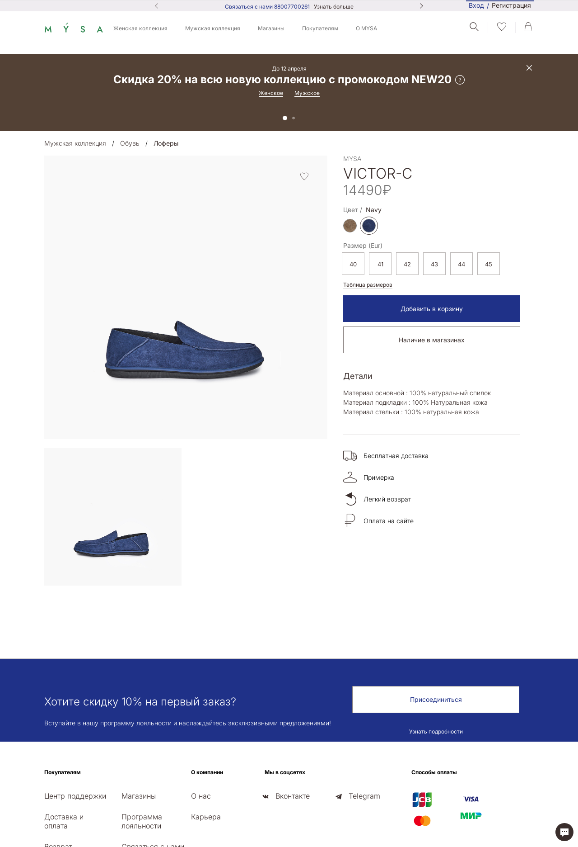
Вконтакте (292, 732)
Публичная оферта (437, 816)
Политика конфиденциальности (511, 816)
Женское (271, 93)
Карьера (206, 752)
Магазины (271, 28)
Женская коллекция (140, 28)
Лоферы (166, 143)
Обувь (130, 143)
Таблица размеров (367, 284)
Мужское (307, 93)
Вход (476, 5)
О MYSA (366, 28)
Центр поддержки (75, 732)
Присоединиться (436, 635)
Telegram (364, 732)
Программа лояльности (141, 757)
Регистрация (511, 5)
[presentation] (47, 473)
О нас (201, 732)
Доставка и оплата (64, 757)
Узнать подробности (436, 667)
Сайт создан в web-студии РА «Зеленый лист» (497, 837)
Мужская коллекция (212, 28)
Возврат (58, 782)
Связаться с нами (152, 782)
